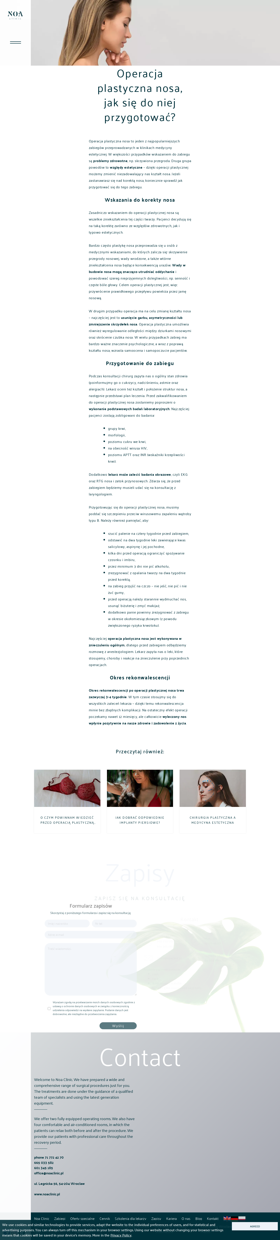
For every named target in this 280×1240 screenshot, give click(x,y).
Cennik (105, 1218)
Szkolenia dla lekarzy (130, 1218)
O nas (186, 1218)
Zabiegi (59, 1218)
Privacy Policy (120, 1235)
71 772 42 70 (54, 1173)
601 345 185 (43, 1184)
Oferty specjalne (82, 1218)
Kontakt (213, 1218)
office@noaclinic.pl (48, 1189)
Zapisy (156, 1218)
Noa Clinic (41, 1218)
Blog (198, 1218)
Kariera (171, 1218)
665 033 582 (44, 1178)
